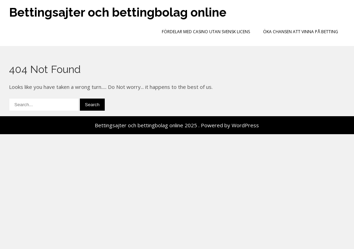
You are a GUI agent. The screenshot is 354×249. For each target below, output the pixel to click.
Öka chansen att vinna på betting (300, 32)
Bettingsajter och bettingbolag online (117, 12)
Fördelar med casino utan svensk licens (206, 32)
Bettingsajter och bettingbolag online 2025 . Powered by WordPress (177, 125)
